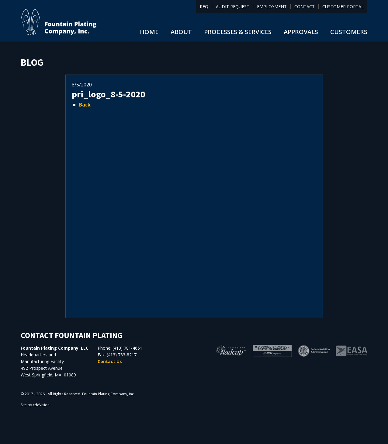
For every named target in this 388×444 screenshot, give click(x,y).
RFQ (204, 6)
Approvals (301, 32)
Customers (348, 32)
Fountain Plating (59, 22)
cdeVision (41, 404)
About (181, 32)
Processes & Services (238, 32)
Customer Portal (343, 6)
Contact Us (110, 361)
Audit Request (232, 6)
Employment (272, 6)
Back (85, 104)
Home (149, 32)
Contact (304, 6)
